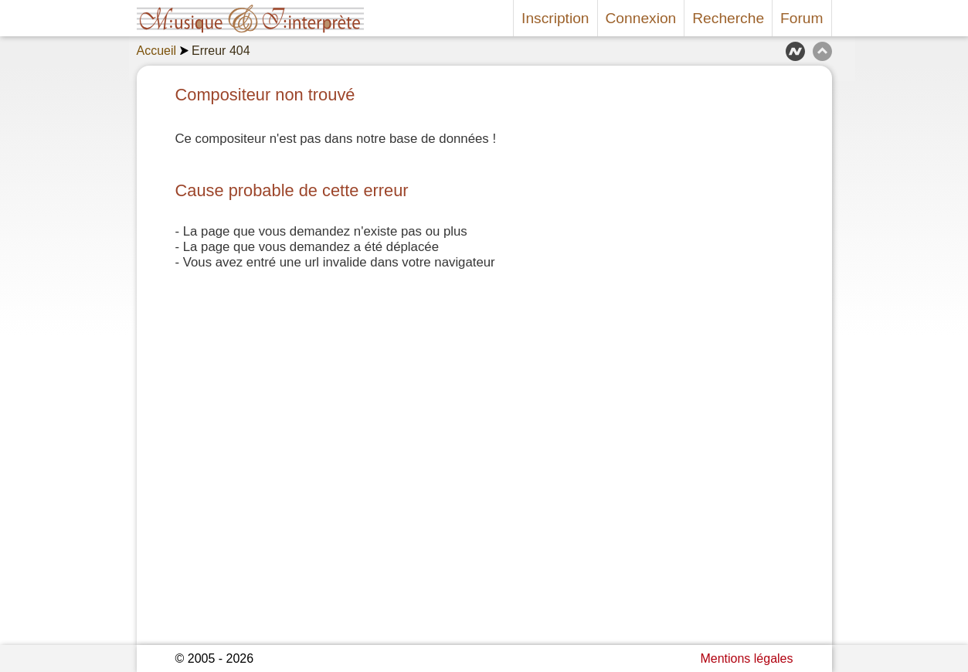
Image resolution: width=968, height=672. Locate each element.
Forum (801, 18)
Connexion (641, 18)
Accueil (157, 50)
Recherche (728, 18)
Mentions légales (746, 658)
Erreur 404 (221, 50)
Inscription (555, 18)
